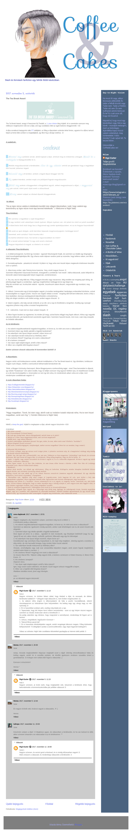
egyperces (122, 292)
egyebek (18, 503)
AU (125, 282)
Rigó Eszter (24, 591)
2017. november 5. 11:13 (41, 591)
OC (115, 308)
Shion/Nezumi (121, 312)
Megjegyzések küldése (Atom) (27, 809)
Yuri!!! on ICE (109, 326)
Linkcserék (111, 266)
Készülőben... (112, 256)
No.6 (125, 306)
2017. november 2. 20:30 (28, 645)
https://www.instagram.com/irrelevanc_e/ (114, 193)
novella (107, 308)
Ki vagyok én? (112, 259)
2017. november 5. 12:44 (28, 701)
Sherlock (106, 312)
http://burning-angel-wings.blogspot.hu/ (22, 394)
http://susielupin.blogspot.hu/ (18, 401)
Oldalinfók (111, 270)
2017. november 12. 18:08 (41, 747)
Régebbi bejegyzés (85, 804)
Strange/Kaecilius (120, 318)
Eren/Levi (106, 296)
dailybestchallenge (114, 285)
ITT (32, 130)
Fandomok (111, 238)
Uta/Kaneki (108, 323)
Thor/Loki (106, 321)
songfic (123, 315)
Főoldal (49, 804)
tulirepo (16, 724)
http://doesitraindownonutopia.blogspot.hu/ (23, 392)
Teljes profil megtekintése (109, 162)
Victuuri (123, 323)
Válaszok (19, 586)
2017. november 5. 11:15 (41, 679)
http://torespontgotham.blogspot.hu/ (21, 396)
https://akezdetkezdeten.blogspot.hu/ (21, 389)
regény (122, 308)
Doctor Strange (112, 289)
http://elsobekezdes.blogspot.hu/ (20, 399)
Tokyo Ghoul (120, 321)
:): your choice (51, 123)
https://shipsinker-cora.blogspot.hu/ (21, 387)
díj (13, 503)
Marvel (116, 306)
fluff (117, 298)
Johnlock (123, 303)
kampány (106, 306)
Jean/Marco (113, 303)
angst (123, 279)
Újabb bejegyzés (14, 804)
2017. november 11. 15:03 (30, 724)
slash (106, 315)
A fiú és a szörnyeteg (111, 280)
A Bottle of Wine (114, 252)
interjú (105, 303)
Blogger (78, 824)
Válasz (15, 582)
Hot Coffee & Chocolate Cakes (113, 247)
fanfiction (121, 295)
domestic (123, 289)
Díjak (108, 263)
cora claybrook (19, 514)
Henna (16, 645)
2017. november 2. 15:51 (35, 514)
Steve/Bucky (107, 318)
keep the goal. (18, 424)
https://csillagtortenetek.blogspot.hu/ (21, 385)
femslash (107, 298)
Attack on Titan (112, 283)
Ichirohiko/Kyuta (120, 301)
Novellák (110, 242)
